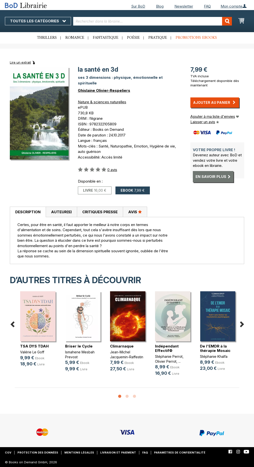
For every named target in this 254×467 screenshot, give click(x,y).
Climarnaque (122, 346)
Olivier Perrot (165, 361)
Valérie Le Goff (32, 352)
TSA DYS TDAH (34, 346)
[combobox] (152, 21)
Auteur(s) (61, 212)
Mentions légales (79, 452)
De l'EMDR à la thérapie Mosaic (215, 348)
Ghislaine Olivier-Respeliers (104, 90)
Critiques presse (100, 212)
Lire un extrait (20, 62)
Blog (160, 6)
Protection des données (37, 452)
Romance (74, 37)
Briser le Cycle (79, 346)
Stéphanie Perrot (169, 356)
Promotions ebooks (196, 37)
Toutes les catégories (38, 21)
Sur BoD (138, 6)
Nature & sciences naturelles (102, 102)
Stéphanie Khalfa (213, 356)
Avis (135, 211)
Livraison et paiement (118, 452)
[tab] (28, 212)
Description (28, 212)
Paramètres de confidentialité (179, 452)
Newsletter (183, 6)
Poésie (133, 37)
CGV (8, 452)
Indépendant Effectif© (167, 348)
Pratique (157, 37)
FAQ (207, 6)
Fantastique (105, 37)
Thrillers (47, 37)
